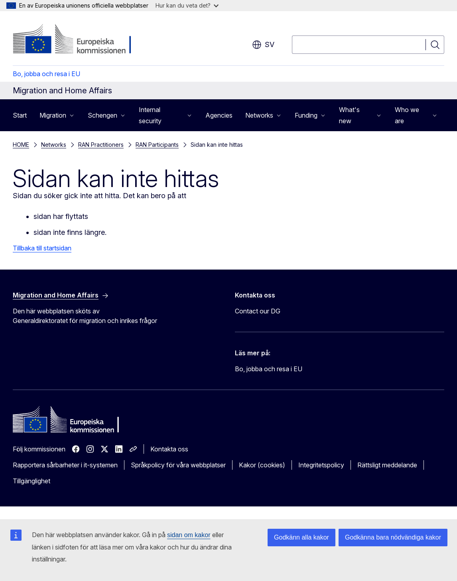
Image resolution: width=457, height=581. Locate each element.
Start (20, 115)
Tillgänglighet (31, 481)
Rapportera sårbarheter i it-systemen (65, 465)
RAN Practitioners (101, 144)
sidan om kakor (189, 535)
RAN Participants (157, 144)
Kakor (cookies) (262, 465)
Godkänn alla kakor (301, 537)
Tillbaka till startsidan (42, 248)
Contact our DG (257, 311)
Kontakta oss (169, 449)
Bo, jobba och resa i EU (46, 74)
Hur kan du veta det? (187, 5)
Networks (53, 144)
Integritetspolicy (321, 465)
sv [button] (263, 44)
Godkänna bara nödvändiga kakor (393, 537)
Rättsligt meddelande (387, 465)
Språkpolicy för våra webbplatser (178, 465)
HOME (21, 144)
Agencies (218, 115)
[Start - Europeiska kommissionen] (77, 40)
